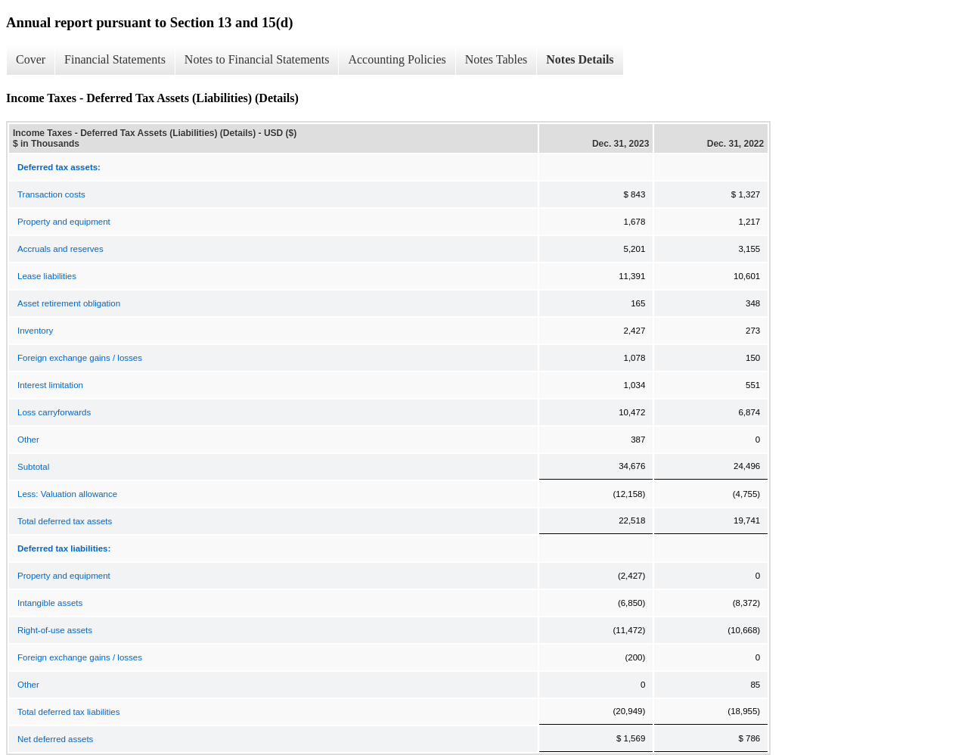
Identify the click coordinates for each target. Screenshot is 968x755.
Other (28, 439)
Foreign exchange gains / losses (79, 357)
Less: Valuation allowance (67, 494)
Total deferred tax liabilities (68, 711)
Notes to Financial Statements (257, 59)
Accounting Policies (396, 59)
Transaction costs (51, 194)
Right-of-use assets (54, 630)
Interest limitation (50, 385)
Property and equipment (63, 221)
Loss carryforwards (54, 412)
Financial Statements (115, 59)
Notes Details (579, 59)
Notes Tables (496, 59)
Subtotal (33, 466)
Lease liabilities (46, 276)
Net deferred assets (55, 739)
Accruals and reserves (60, 248)
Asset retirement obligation (68, 303)
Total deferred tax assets (64, 521)
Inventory (35, 330)
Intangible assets (49, 602)
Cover (30, 59)
